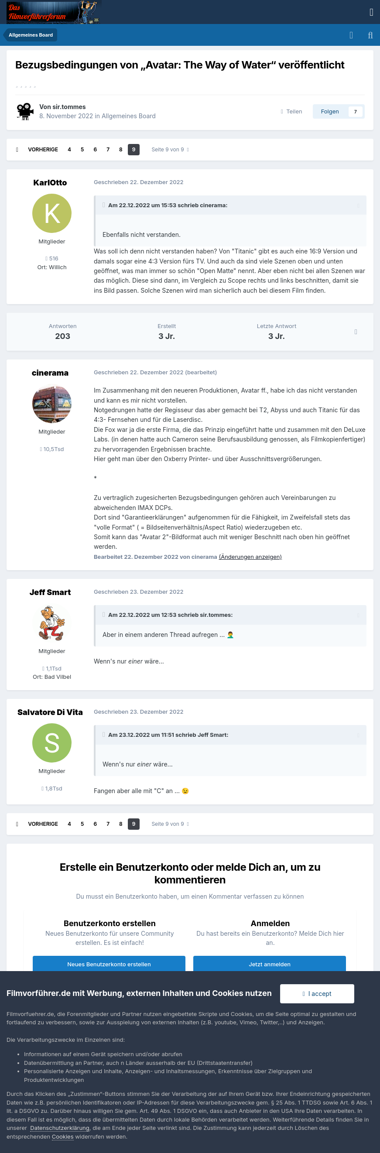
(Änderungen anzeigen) (250, 556)
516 (51, 258)
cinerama (213, 205)
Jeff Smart (50, 592)
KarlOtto (50, 182)
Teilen (291, 111)
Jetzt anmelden (270, 964)
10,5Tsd (52, 448)
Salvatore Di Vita (50, 712)
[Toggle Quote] (105, 205)
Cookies (63, 1136)
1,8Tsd (51, 788)
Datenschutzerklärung (59, 1127)
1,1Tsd (52, 668)
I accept (317, 993)
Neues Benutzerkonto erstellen (109, 964)
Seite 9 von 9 (169, 149)
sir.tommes (69, 106)
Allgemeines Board (129, 116)
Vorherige (43, 149)
